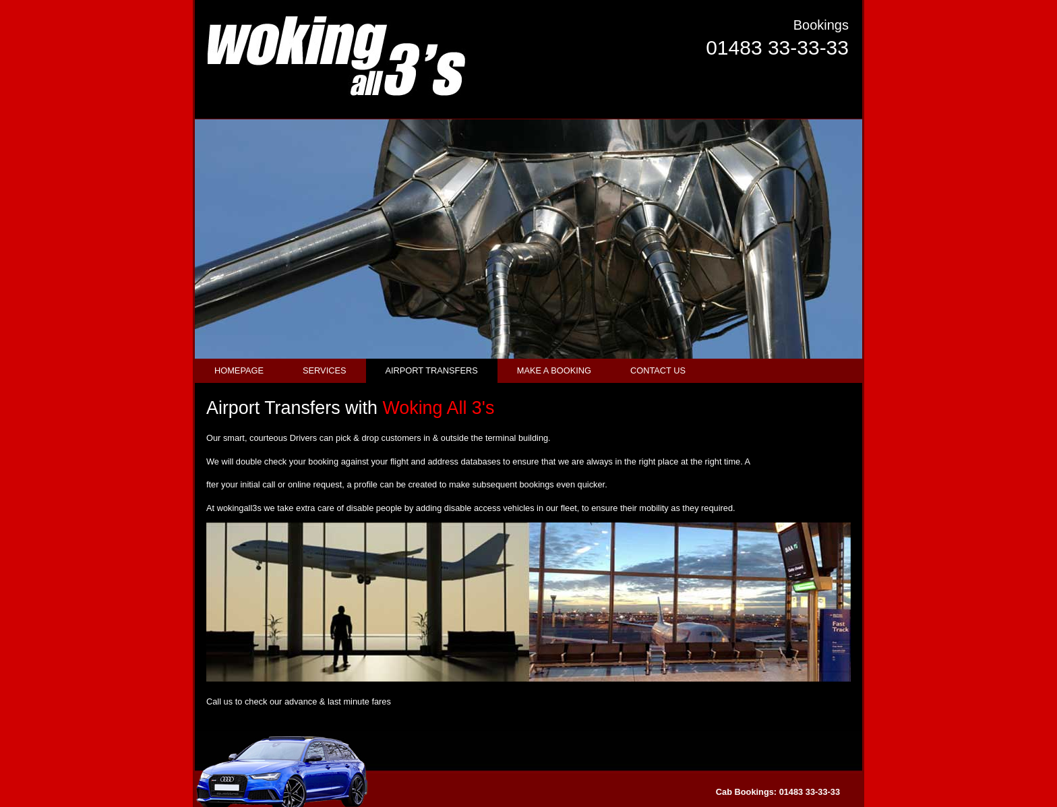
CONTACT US (658, 370)
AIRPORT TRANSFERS (432, 370)
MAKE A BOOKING (554, 370)
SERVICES (324, 370)
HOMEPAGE (239, 370)
